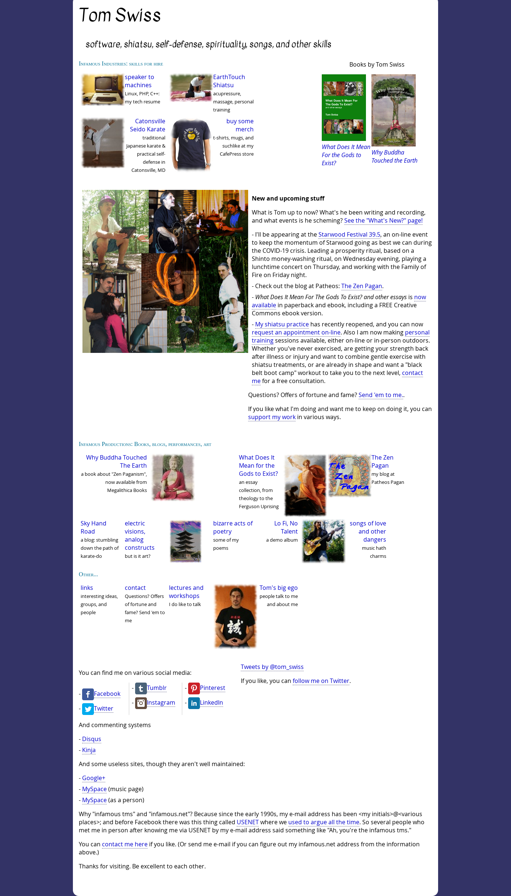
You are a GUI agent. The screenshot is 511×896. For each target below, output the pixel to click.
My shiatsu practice (282, 324)
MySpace (94, 789)
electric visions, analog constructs (140, 535)
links (87, 588)
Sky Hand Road (93, 527)
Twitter (103, 708)
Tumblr (157, 688)
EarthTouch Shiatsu (229, 81)
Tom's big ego (279, 588)
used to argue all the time (323, 822)
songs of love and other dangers (368, 531)
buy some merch (240, 125)
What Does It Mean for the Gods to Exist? (258, 465)
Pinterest (212, 688)
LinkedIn (211, 702)
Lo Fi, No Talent (286, 527)
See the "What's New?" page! (383, 220)
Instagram (161, 702)
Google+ (93, 778)
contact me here (125, 844)
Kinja (89, 750)
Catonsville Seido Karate (147, 125)
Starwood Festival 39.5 (349, 234)
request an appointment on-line (296, 332)
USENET (248, 822)
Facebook (107, 694)
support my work (272, 417)
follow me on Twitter (321, 681)
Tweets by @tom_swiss (272, 667)
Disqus (91, 739)
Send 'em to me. (381, 395)
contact (135, 588)
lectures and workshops (186, 592)
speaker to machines (139, 81)
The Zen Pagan (361, 286)
